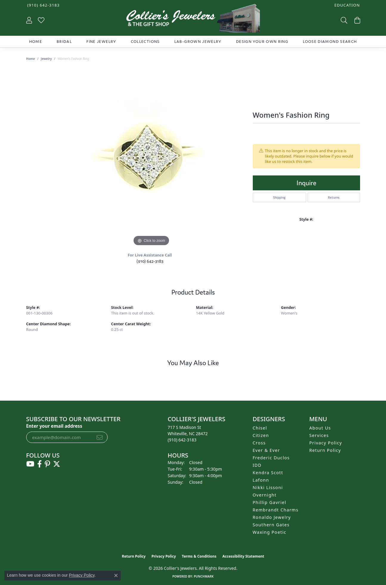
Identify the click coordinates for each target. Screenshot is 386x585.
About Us (320, 428)
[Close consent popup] (116, 575)
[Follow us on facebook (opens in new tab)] (39, 464)
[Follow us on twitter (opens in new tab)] (56, 464)
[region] (151, 158)
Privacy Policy (325, 443)
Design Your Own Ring (262, 41)
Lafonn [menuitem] (261, 480)
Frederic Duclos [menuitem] (271, 457)
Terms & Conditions (199, 556)
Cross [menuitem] (259, 443)
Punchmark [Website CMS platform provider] (204, 576)
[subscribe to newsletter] (99, 437)
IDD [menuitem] (257, 465)
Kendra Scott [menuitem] (268, 472)
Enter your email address (54, 426)
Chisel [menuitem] (260, 428)
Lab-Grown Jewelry (197, 41)
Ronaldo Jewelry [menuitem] (272, 517)
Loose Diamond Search (330, 41)
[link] (43, 5)
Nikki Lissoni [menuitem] (268, 487)
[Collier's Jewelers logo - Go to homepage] (193, 20)
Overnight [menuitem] (265, 495)
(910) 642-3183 (150, 261)
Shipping (279, 197)
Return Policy (325, 450)
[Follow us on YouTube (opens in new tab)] (30, 464)
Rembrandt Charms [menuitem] (276, 510)
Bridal (64, 41)
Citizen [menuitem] (261, 435)
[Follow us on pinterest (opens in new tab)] (47, 464)
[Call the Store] (182, 440)
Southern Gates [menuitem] (271, 525)
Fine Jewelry (101, 41)
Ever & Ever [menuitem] (266, 450)
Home (35, 41)
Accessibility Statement (243, 556)
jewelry (46, 59)
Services (319, 435)
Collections (145, 41)
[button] (346, 5)
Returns (334, 197)
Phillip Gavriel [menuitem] (269, 502)
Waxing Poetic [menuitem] (269, 532)
